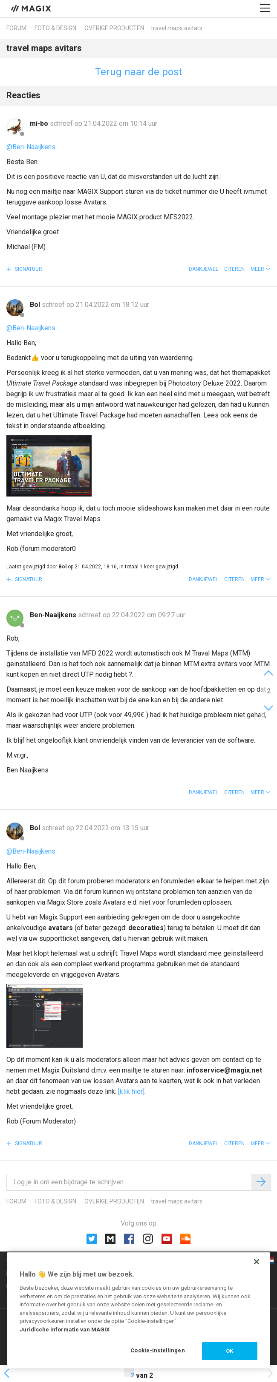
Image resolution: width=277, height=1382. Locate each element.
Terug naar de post (138, 72)
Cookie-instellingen (157, 1350)
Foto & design (55, 28)
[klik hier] (131, 1091)
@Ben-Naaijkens (30, 147)
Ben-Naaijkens (54, 615)
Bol (36, 305)
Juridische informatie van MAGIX (65, 1329)
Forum (16, 28)
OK (229, 1351)
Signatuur (28, 269)
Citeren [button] (234, 269)
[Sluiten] (256, 1261)
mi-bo (40, 123)
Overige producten (114, 28)
